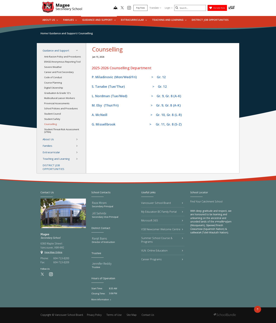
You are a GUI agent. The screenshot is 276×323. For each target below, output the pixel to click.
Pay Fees (140, 7)
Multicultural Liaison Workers (59, 98)
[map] (115, 8)
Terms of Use (114, 314)
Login (168, 7)
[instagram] (129, 8)
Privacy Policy (94, 314)
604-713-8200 (61, 258)
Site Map (132, 314)
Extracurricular (134, 19)
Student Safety (52, 119)
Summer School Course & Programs (162, 239)
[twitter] (122, 8)
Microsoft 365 (162, 220)
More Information (100, 299)
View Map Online (53, 252)
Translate (155, 7)
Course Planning (53, 82)
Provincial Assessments (57, 103)
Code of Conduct (53, 77)
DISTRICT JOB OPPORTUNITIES (210, 19)
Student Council (52, 113)
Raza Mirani (99, 203)
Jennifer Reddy (102, 263)
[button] (78, 50)
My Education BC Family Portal (162, 211)
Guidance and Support (99, 19)
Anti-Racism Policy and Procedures (62, 56)
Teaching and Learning (169, 19)
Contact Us (148, 314)
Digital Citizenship (53, 87)
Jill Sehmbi (99, 213)
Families (70, 19)
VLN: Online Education (162, 250)
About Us (50, 19)
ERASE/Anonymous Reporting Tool (62, 61)
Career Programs (162, 259)
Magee (63, 5)
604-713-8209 (61, 262)
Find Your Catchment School (206, 201)
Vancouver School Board (162, 203)
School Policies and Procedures (61, 108)
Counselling (50, 124)
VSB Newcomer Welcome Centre (162, 229)
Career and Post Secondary (59, 72)
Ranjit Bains (99, 238)
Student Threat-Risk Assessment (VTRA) (61, 131)
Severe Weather (53, 67)
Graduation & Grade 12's (57, 93)
